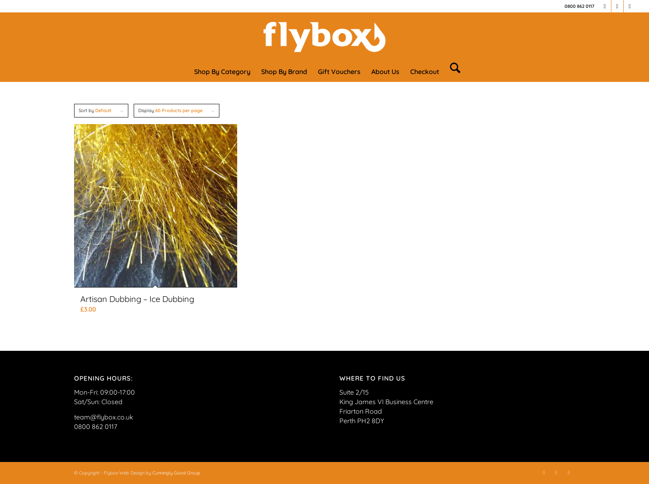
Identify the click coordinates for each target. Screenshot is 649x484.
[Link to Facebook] (605, 6)
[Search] (452, 71)
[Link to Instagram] (617, 6)
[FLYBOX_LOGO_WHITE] (324, 36)
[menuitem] (222, 71)
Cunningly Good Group (176, 473)
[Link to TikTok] (630, 6)
